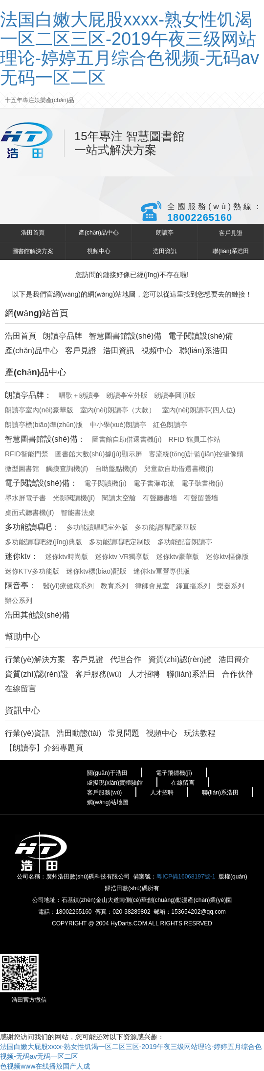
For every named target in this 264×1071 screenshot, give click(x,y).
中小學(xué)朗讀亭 (117, 424)
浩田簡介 (234, 659)
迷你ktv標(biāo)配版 (96, 571)
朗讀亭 (165, 232)
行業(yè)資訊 (27, 733)
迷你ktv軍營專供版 (161, 571)
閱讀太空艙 (119, 498)
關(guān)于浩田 (107, 773)
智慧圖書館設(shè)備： (45, 439)
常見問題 (123, 733)
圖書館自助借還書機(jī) (126, 439)
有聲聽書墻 (160, 498)
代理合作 (125, 659)
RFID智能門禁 (26, 454)
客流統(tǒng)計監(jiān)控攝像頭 (196, 454)
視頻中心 (98, 251)
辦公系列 (18, 600)
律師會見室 (152, 586)
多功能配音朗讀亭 (184, 542)
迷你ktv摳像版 (227, 556)
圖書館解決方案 (32, 251)
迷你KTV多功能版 (32, 571)
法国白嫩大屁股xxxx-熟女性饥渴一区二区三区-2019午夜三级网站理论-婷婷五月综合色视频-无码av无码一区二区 (129, 48)
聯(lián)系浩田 (231, 251)
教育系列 (114, 586)
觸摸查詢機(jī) (67, 468)
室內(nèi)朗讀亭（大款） (117, 410)
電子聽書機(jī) (202, 483)
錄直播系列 (193, 586)
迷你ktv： (21, 556)
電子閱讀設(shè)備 (200, 336)
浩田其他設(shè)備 (37, 615)
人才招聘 (144, 674)
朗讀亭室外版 (127, 395)
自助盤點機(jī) (116, 468)
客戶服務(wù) (98, 674)
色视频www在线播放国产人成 (45, 1066)
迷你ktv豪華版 (177, 556)
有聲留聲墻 (201, 498)
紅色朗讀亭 (170, 424)
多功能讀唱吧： (32, 527)
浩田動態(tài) (78, 733)
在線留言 (20, 689)
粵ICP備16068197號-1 (185, 876)
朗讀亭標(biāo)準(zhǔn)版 (44, 424)
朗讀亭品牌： (28, 395)
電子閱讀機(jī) (105, 483)
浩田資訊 (164, 251)
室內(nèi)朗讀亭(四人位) (198, 410)
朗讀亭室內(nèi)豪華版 (39, 410)
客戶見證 (230, 233)
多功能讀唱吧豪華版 (166, 527)
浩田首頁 (32, 232)
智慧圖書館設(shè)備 (125, 336)
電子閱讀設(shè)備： (41, 483)
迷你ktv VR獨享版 (122, 556)
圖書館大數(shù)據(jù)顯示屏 (98, 454)
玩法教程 (200, 733)
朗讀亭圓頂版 (175, 395)
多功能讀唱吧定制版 (120, 542)
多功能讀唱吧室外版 (97, 527)
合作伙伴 (237, 674)
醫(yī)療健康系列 (68, 586)
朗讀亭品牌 (62, 336)
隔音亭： (20, 585)
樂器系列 (230, 586)
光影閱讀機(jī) (74, 498)
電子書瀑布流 (154, 483)
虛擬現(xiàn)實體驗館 (115, 782)
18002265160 (199, 217)
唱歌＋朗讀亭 (79, 395)
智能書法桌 (78, 512)
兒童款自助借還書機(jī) (178, 468)
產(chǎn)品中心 (99, 232)
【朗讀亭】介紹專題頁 (44, 748)
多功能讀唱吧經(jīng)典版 (43, 542)
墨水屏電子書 (25, 498)
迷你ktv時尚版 (66, 556)
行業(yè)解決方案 (35, 659)
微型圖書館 (22, 468)
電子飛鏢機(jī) (174, 773)
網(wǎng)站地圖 (107, 802)
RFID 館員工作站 (195, 439)
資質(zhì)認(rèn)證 (180, 659)
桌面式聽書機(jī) (29, 512)
